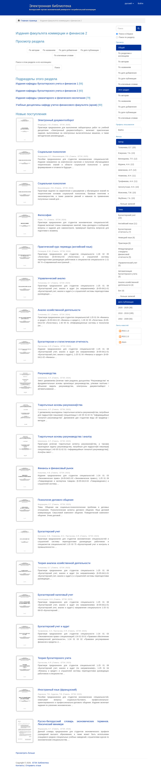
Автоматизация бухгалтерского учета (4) (127, 274)
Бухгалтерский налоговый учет (55, 594)
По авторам (34, 50)
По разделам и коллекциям (125, 54)
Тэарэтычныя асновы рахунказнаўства (60, 405)
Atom (122, 342)
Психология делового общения (55, 500)
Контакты (20, 765)
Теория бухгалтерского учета (54, 658)
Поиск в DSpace (124, 34)
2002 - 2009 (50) (125, 319)
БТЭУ (34, 763)
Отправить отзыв (33, 765)
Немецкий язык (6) (126, 237)
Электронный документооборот (56, 120)
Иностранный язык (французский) (57, 689)
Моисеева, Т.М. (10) (127, 192)
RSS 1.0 (123, 331)
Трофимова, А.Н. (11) (127, 181)
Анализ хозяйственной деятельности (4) (128, 283)
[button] (129, 3)
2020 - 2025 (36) (125, 307)
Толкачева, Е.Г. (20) (127, 147)
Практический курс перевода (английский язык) (65, 246)
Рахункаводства (47, 373)
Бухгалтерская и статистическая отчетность (63, 341)
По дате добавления (68, 50)
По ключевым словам (63, 55)
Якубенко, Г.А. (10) (126, 198)
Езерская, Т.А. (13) (126, 153)
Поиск (57, 67)
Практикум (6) (124, 243)
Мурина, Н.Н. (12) (126, 164)
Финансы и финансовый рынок (55, 468)
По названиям (49, 50)
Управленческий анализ (51, 278)
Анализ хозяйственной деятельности (59, 310)
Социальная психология (52, 151)
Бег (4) (121, 291)
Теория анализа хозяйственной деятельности (64, 563)
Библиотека (43, 763)
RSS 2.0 (123, 336)
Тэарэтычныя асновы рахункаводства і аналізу (65, 436)
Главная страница (29, 21)
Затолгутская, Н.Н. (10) (128, 187)
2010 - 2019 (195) (126, 313)
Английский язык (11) (127, 223)
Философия (44, 215)
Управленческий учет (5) (127, 264)
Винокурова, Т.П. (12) (127, 159)
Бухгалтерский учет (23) (127, 216)
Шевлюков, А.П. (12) (127, 170)
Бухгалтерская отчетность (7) (124, 230)
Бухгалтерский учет (49, 531)
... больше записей (126, 204)
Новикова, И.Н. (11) (127, 176)
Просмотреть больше (25, 753)
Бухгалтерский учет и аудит (53, 626)
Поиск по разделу (125, 37)
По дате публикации (90, 50)
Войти (121, 130)
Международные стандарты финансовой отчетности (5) (125, 253)
